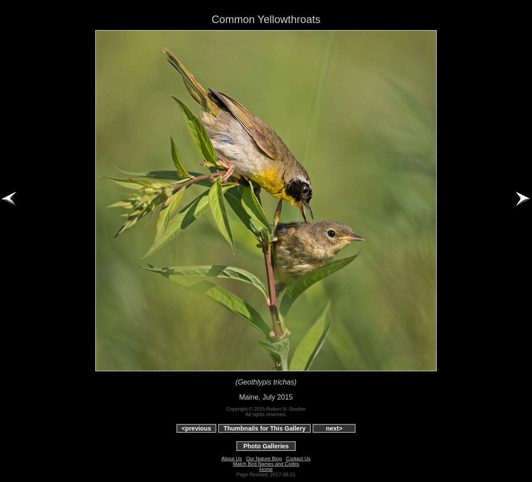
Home (266, 469)
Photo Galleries (266, 446)
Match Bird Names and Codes (266, 463)
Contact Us (298, 458)
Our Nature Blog (264, 458)
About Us (232, 458)
